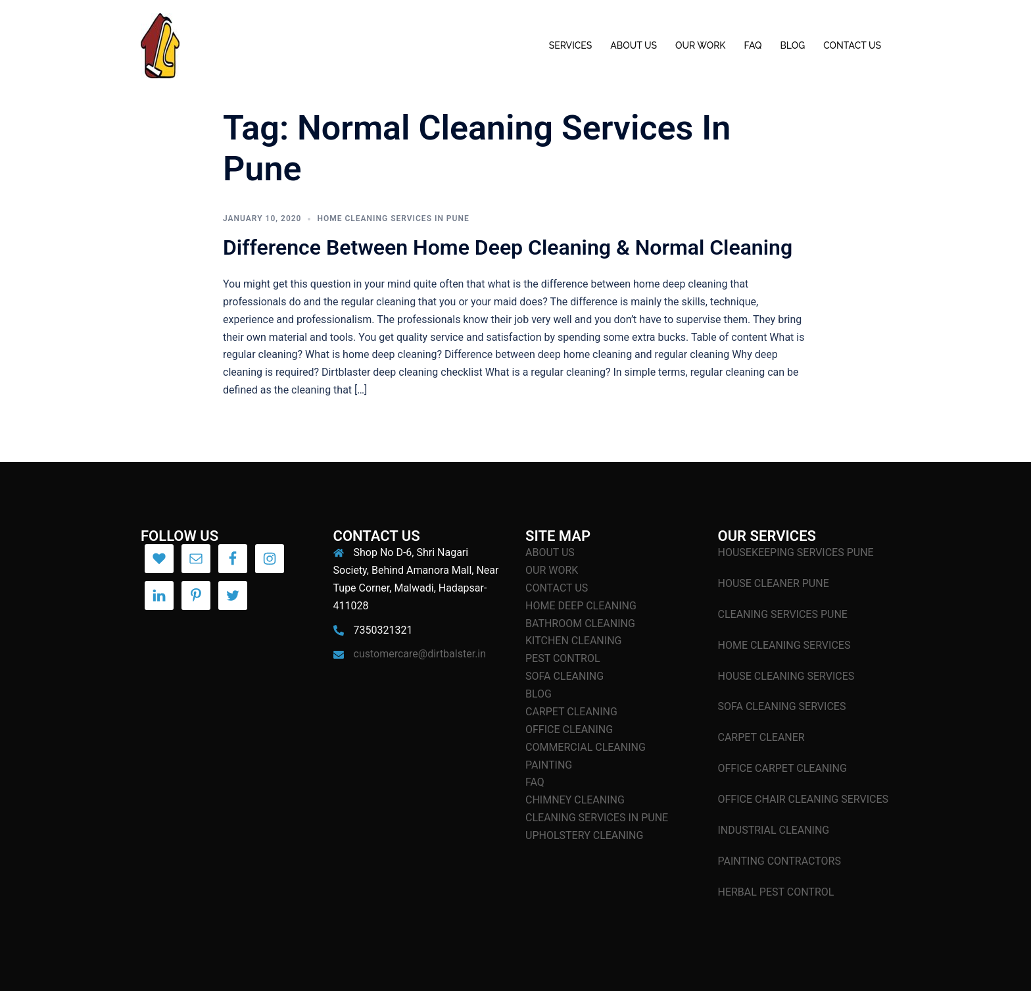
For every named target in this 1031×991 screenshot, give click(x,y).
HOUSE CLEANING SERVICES (786, 676)
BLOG (792, 45)
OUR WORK (700, 45)
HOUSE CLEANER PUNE (773, 583)
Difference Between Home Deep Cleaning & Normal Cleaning (507, 247)
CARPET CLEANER (761, 737)
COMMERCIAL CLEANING (585, 747)
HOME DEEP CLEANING (580, 605)
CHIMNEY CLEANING (575, 800)
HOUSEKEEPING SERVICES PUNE (796, 552)
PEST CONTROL (562, 658)
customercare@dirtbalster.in (420, 654)
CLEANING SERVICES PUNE (783, 614)
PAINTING (548, 765)
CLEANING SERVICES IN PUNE (596, 817)
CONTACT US (852, 45)
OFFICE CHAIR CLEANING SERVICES (803, 799)
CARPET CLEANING (571, 711)
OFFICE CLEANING (569, 729)
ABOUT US (633, 45)
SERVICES (570, 45)
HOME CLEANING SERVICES (784, 645)
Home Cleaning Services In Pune (393, 218)
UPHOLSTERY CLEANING (584, 835)
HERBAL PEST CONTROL (776, 892)
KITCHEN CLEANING (573, 640)
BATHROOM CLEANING (580, 623)
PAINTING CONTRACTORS (779, 861)
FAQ (752, 45)
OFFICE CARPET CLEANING (782, 768)
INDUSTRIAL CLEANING (774, 830)
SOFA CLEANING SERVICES (782, 706)
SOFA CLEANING (564, 676)
